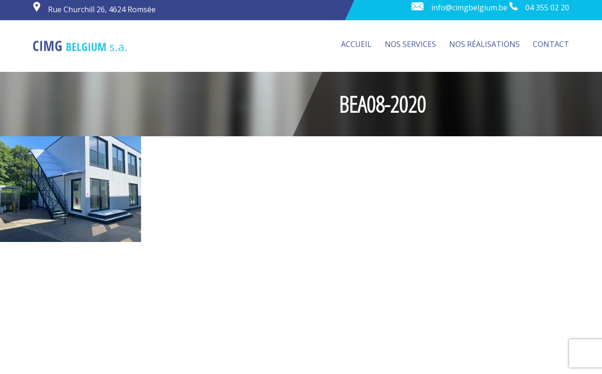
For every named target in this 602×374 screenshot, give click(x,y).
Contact (551, 44)
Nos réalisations (484, 44)
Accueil (356, 44)
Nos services (410, 44)
